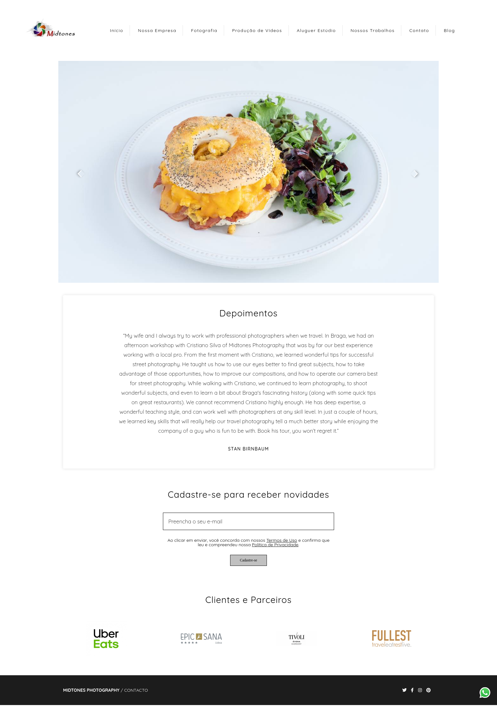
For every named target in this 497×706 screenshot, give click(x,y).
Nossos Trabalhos (373, 30)
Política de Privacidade (275, 544)
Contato (419, 30)
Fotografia (204, 30)
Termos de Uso (281, 540)
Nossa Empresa (157, 30)
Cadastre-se (248, 560)
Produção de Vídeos (257, 30)
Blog (449, 30)
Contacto (136, 690)
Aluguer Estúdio (316, 30)
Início (116, 30)
